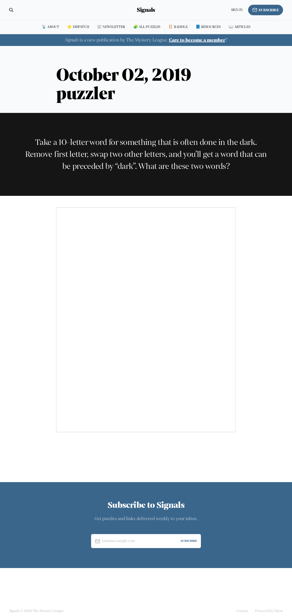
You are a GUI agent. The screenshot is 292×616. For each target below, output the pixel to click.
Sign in (237, 9)
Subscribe (265, 9)
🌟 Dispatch (78, 26)
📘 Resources (208, 26)
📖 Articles (239, 26)
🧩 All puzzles (146, 26)
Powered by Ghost (269, 611)
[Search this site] (11, 10)
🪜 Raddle (177, 26)
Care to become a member (197, 40)
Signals (146, 10)
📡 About (50, 26)
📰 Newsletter (111, 26)
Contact (242, 611)
